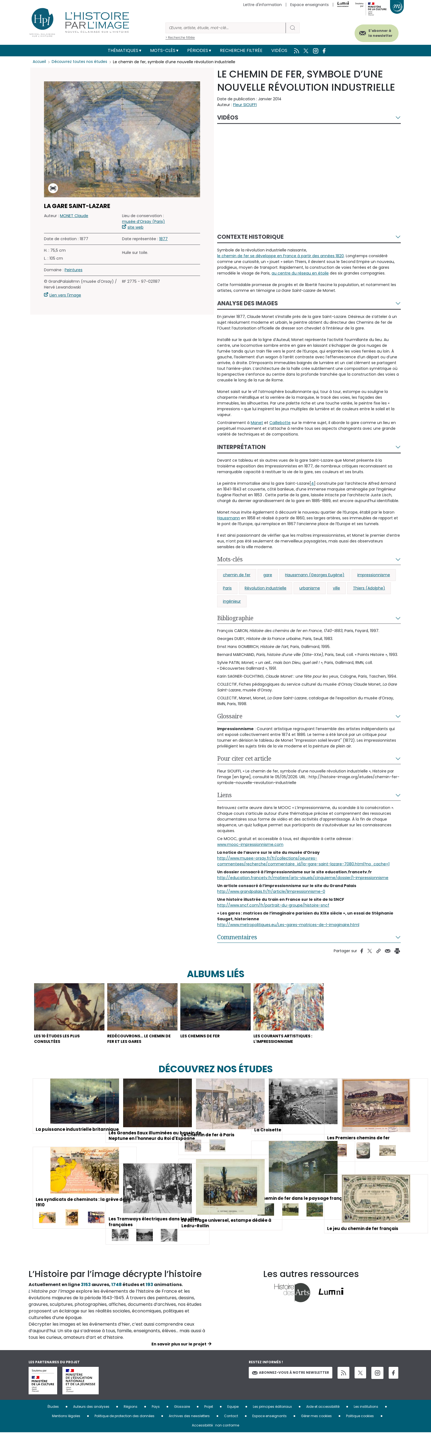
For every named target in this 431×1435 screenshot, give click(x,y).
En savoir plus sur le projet (178, 1346)
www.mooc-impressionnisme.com (250, 844)
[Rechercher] (225, 28)
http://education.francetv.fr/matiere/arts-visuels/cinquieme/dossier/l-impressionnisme (302, 877)
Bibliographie (235, 618)
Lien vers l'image (65, 295)
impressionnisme (373, 575)
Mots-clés (162, 50)
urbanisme (309, 588)
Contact (231, 1418)
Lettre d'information (262, 5)
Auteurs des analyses (91, 1409)
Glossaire (229, 716)
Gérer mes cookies (316, 1418)
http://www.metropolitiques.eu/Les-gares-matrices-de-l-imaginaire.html (288, 924)
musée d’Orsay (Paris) (143, 221)
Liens (224, 795)
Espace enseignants (309, 5)
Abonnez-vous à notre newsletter (290, 1375)
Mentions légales (66, 1418)
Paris (227, 588)
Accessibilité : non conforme (215, 1427)
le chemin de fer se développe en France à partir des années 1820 (280, 256)
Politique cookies (360, 1418)
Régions (130, 1409)
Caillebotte (280, 422)
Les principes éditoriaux (272, 1409)
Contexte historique (250, 237)
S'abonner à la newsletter (376, 32)
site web (135, 227)
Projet (208, 1409)
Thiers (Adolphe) (369, 588)
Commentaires (237, 937)
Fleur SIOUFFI (245, 104)
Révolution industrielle (265, 588)
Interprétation (241, 447)
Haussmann (228, 518)
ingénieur (232, 601)
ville (336, 588)
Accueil (40, 62)
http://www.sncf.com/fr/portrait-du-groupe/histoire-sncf (273, 905)
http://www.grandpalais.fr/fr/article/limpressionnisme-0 (271, 891)
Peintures (73, 270)
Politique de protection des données (124, 1418)
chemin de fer (236, 575)
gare (267, 575)
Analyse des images (247, 303)
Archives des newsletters (189, 1418)
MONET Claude (74, 215)
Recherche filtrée (241, 50)
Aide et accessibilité (322, 1409)
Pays (156, 1409)
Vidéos (279, 50)
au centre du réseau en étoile (300, 273)
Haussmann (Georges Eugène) (314, 575)
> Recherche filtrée (180, 37)
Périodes (197, 50)
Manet (257, 422)
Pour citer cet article (244, 758)
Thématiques (123, 50)
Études (53, 1409)
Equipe (233, 1409)
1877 (163, 239)
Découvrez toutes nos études (81, 62)
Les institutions (366, 1409)
